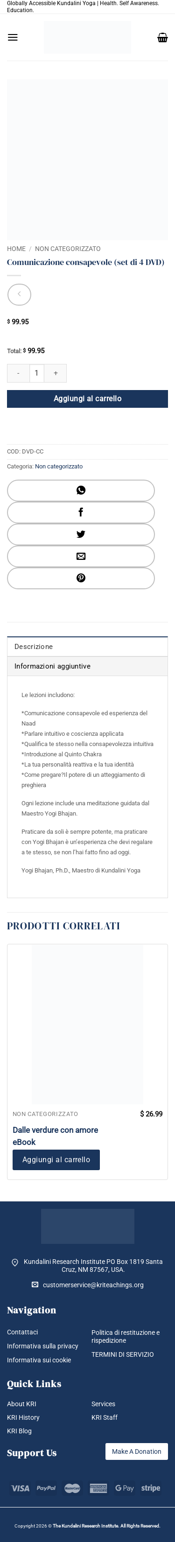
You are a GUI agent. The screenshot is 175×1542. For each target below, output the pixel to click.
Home (16, 248)
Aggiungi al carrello (88, 398)
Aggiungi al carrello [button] (56, 1159)
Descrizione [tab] (33, 646)
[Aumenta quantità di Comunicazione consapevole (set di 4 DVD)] (55, 373)
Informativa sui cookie (39, 1360)
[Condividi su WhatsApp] (81, 491)
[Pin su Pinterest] (81, 578)
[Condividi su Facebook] (81, 512)
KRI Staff (104, 1417)
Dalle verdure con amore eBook (55, 1136)
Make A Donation (136, 1451)
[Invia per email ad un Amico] (81, 556)
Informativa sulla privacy (42, 1346)
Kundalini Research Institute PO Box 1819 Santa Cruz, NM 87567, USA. (93, 1265)
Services (103, 1404)
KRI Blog (19, 1431)
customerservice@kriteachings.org (88, 1285)
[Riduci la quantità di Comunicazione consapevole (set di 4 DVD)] (18, 373)
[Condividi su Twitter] (81, 534)
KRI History (23, 1417)
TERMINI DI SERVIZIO (122, 1354)
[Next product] (19, 295)
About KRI (21, 1404)
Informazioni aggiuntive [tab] (52, 666)
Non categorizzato (68, 248)
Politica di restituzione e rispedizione (125, 1336)
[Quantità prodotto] (36, 373)
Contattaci (22, 1332)
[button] (13, 37)
